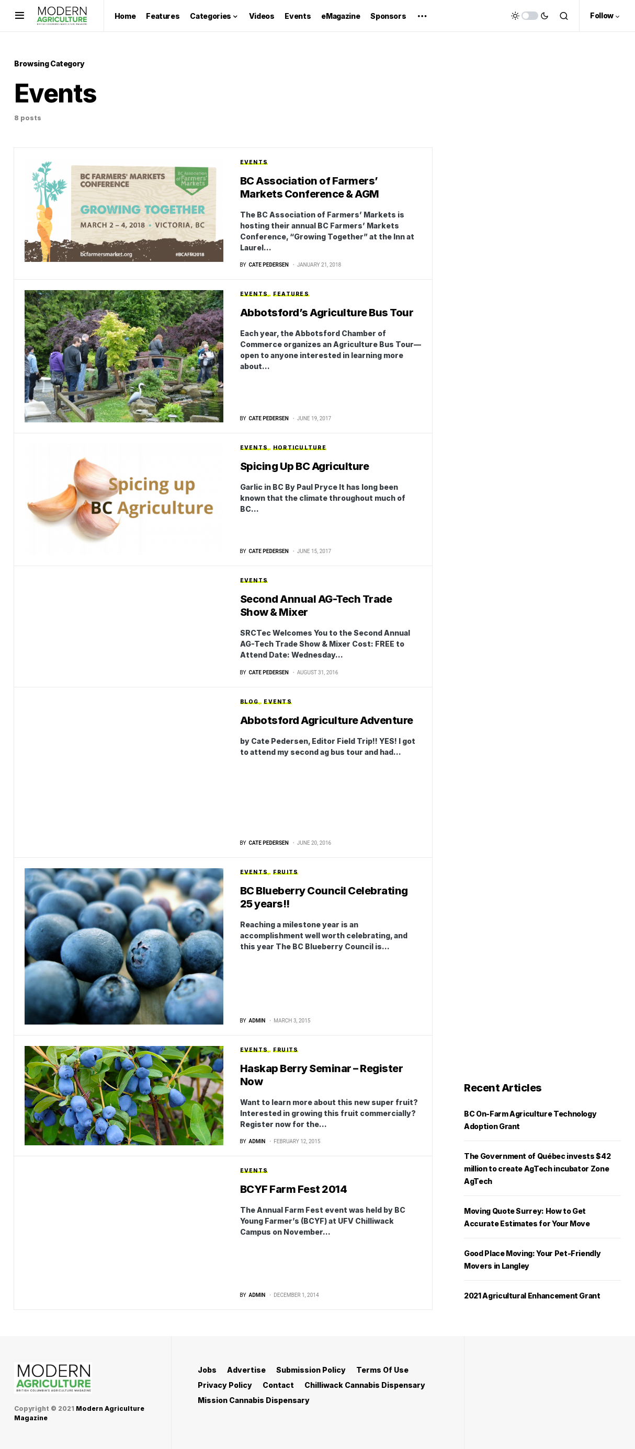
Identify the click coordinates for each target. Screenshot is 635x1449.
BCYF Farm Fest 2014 (293, 1190)
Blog (249, 702)
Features (291, 294)
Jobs (207, 1369)
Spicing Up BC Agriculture (304, 467)
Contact (278, 1385)
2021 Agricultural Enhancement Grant (532, 1296)
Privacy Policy (225, 1385)
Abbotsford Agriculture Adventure (326, 721)
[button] (19, 15)
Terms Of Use (382, 1369)
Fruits (286, 872)
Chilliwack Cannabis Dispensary (364, 1385)
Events (254, 162)
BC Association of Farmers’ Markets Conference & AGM (309, 187)
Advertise (246, 1369)
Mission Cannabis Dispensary (254, 1400)
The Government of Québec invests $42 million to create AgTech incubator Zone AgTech (537, 1170)
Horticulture (299, 448)
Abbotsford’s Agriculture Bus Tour (327, 313)
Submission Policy (311, 1369)
